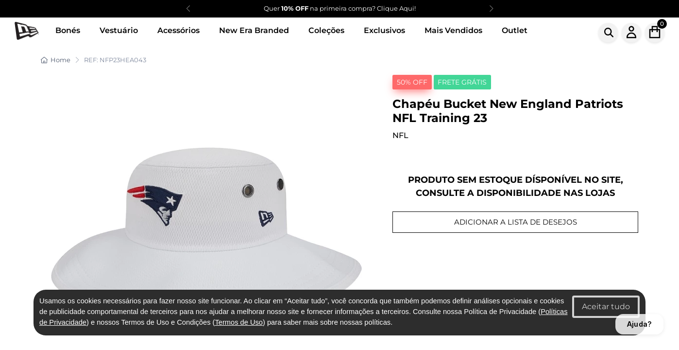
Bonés (67, 30)
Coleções (326, 30)
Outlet (514, 30)
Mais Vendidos (453, 30)
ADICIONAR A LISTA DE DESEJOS (515, 222)
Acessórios (178, 30)
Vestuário (119, 30)
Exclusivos (384, 30)
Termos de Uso (239, 322)
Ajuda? (639, 324)
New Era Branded (254, 30)
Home (55, 60)
